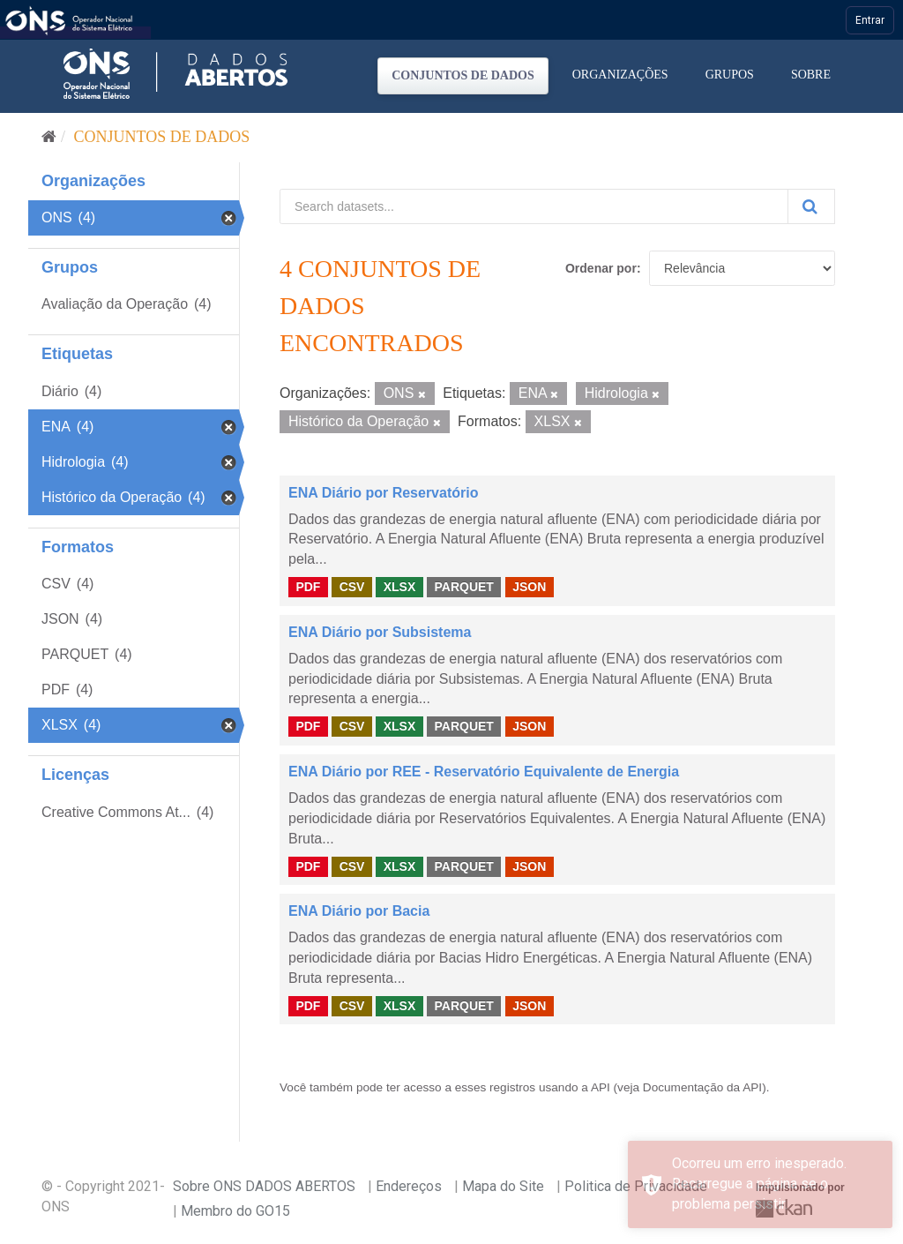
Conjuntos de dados (463, 75)
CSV (352, 587)
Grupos (729, 74)
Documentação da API (702, 1087)
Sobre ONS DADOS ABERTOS (264, 1186)
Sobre (811, 74)
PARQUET (463, 587)
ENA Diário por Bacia (358, 910)
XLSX (400, 587)
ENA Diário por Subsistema (379, 632)
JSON (529, 587)
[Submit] (811, 206)
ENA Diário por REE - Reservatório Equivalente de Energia (483, 771)
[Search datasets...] (534, 206)
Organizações (620, 74)
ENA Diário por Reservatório (383, 492)
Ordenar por (601, 268)
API (600, 1087)
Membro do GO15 (235, 1211)
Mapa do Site (503, 1186)
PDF (307, 587)
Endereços (409, 1186)
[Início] (48, 137)
